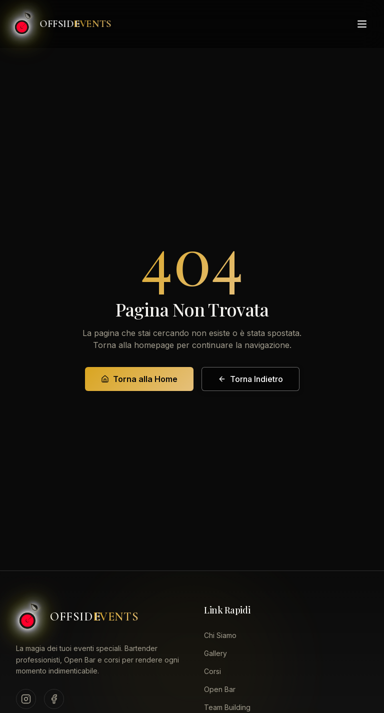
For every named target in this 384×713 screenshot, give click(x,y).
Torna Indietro (250, 379)
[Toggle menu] (362, 24)
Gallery (215, 653)
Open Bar (220, 689)
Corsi (212, 671)
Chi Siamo (220, 635)
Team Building (227, 707)
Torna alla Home (139, 379)
